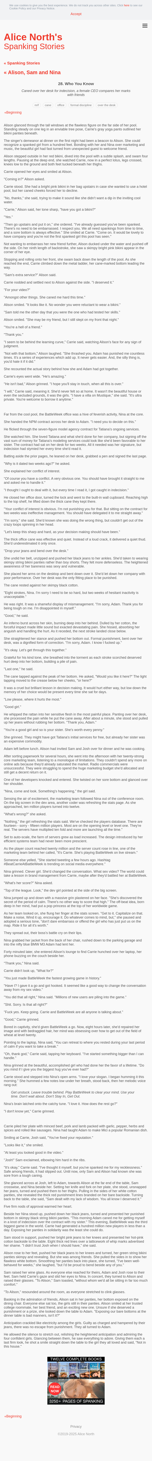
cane (48, 105)
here (126, 5)
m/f (37, 105)
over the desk (107, 105)
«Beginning (13, 112)
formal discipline (81, 105)
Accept (75, 14)
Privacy (76, 1426)
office (60, 105)
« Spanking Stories (22, 63)
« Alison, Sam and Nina (32, 72)
